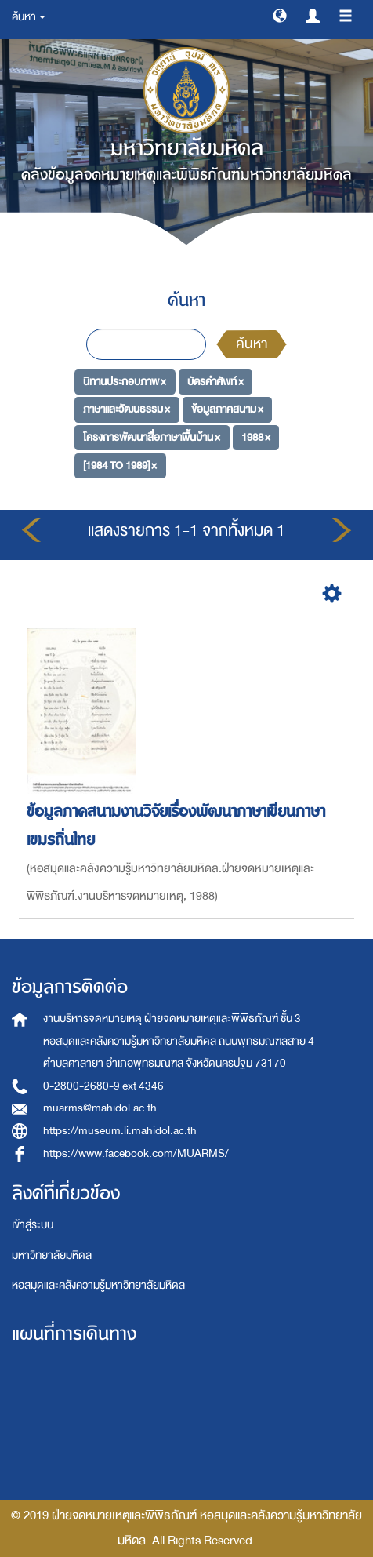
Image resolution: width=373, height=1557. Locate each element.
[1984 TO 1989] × (120, 465)
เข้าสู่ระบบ (32, 1225)
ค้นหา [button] (28, 17)
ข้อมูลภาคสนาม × (227, 409)
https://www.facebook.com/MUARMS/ (136, 1153)
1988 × (255, 437)
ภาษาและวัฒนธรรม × (126, 409)
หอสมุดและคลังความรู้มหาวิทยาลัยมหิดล (98, 1285)
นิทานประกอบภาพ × (124, 381)
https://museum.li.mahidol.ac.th (120, 1130)
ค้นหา (251, 344)
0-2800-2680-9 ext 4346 (103, 1086)
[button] (279, 15)
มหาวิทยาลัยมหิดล (52, 1255)
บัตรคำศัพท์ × (215, 381)
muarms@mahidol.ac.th (100, 1108)
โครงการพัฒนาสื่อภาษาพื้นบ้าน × (151, 437)
